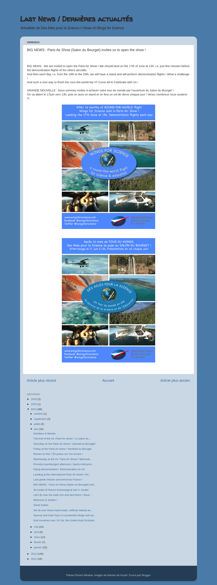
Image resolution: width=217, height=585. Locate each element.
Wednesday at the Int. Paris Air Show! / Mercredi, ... (63, 459)
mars (37, 537)
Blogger (146, 575)
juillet (37, 424)
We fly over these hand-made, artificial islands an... (63, 510)
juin (36, 429)
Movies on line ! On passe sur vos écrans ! (58, 453)
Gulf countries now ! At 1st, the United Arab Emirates (63, 520)
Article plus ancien (175, 380)
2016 (34, 399)
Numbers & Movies (44, 433)
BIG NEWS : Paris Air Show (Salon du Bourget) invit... (64, 484)
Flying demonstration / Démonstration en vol (59, 469)
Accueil (108, 380)
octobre (39, 413)
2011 (34, 558)
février (38, 542)
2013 (34, 409)
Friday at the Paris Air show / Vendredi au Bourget (62, 448)
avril (37, 532)
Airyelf (124, 575)
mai (36, 526)
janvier (38, 547)
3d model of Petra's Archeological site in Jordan (61, 489)
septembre (40, 418)
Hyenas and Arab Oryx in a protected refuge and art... (64, 515)
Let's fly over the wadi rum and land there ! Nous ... (63, 494)
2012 (34, 553)
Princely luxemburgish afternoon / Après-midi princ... (63, 464)
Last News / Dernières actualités (76, 19)
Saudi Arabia (40, 505)
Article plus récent (41, 380)
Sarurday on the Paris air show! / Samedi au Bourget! (64, 443)
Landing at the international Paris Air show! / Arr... (62, 474)
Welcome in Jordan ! (45, 500)
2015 (34, 404)
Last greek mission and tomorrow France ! (57, 479)
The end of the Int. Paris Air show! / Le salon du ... (62, 438)
